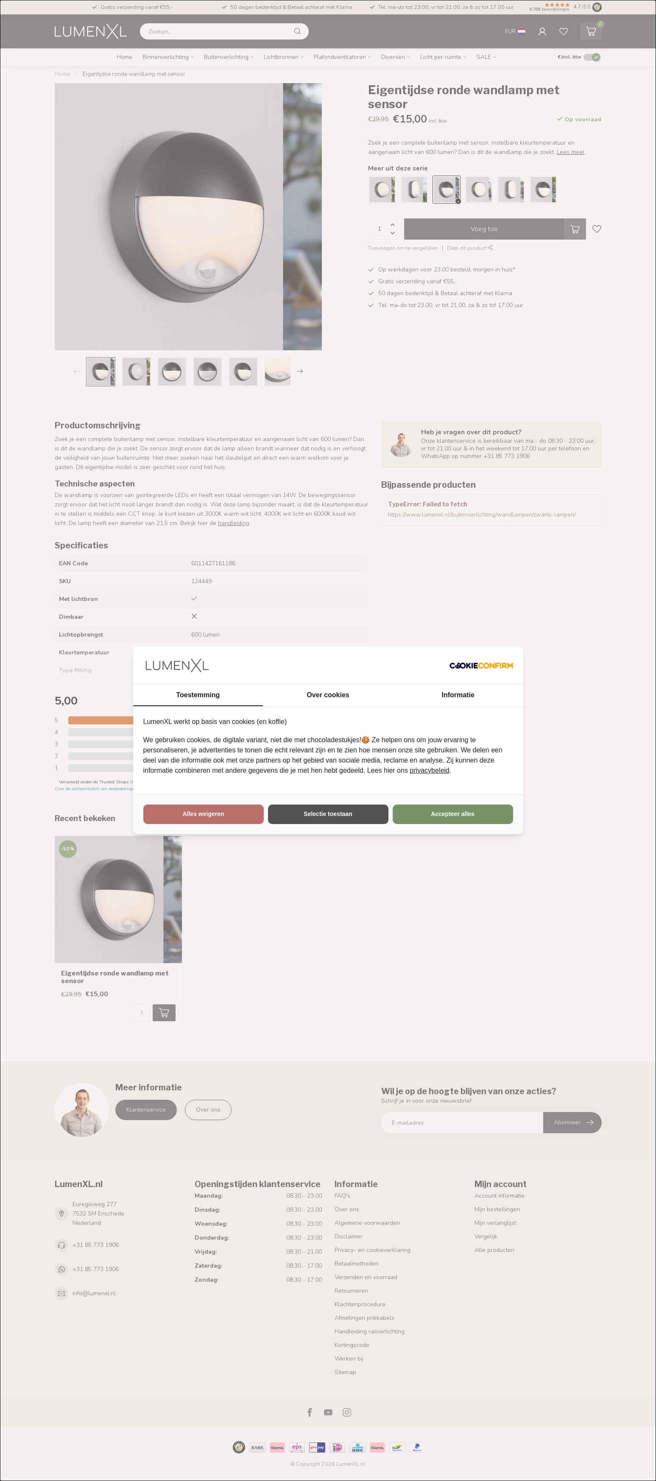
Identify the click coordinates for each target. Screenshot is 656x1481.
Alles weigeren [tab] (203, 813)
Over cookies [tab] (328, 695)
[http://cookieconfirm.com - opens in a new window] (481, 665)
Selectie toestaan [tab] (328, 813)
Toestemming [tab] (198, 695)
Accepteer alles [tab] (453, 813)
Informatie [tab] (458, 695)
